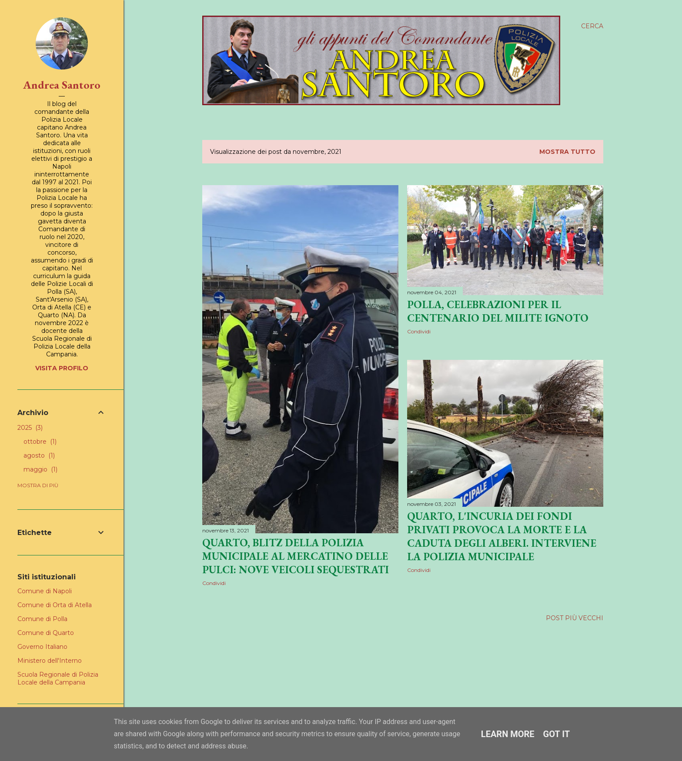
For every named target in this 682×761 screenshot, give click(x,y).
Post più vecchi (574, 618)
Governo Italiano (42, 647)
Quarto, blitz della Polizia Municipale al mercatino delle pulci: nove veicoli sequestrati (295, 556)
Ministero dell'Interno (49, 661)
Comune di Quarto (45, 633)
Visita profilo (61, 368)
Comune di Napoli (44, 591)
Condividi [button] (214, 583)
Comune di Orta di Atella (54, 605)
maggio (40, 469)
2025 (30, 428)
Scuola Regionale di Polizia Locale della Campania (57, 678)
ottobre (40, 441)
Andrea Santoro (61, 84)
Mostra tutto (567, 152)
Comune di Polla (42, 619)
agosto (39, 455)
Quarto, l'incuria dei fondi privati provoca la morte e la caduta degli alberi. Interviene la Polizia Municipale (501, 536)
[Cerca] (592, 26)
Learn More (508, 734)
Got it (556, 734)
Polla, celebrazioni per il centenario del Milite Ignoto (497, 311)
